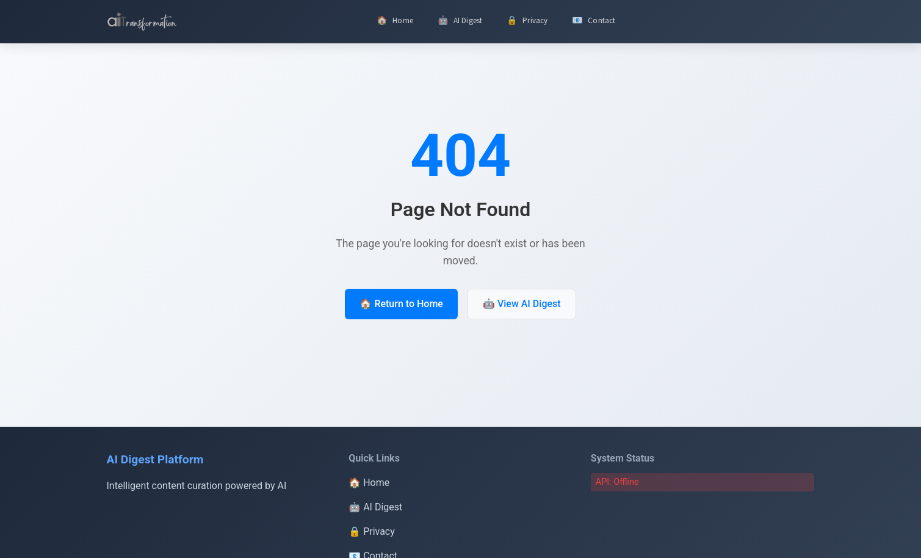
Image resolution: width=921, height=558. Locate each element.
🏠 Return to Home (401, 304)
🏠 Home (369, 482)
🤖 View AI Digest (522, 304)
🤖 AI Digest (375, 507)
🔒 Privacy (372, 531)
